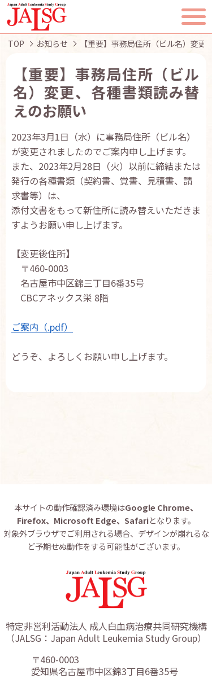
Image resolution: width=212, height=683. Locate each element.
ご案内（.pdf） (42, 327)
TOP (16, 43)
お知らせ (52, 43)
